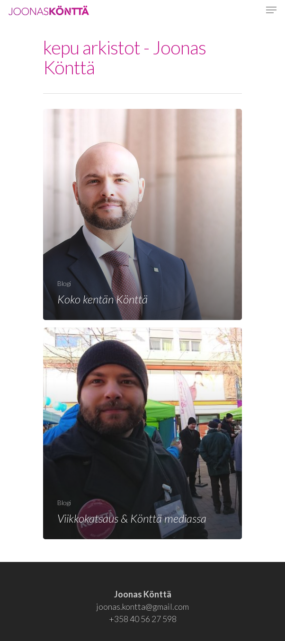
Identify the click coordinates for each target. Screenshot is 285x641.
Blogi (64, 283)
